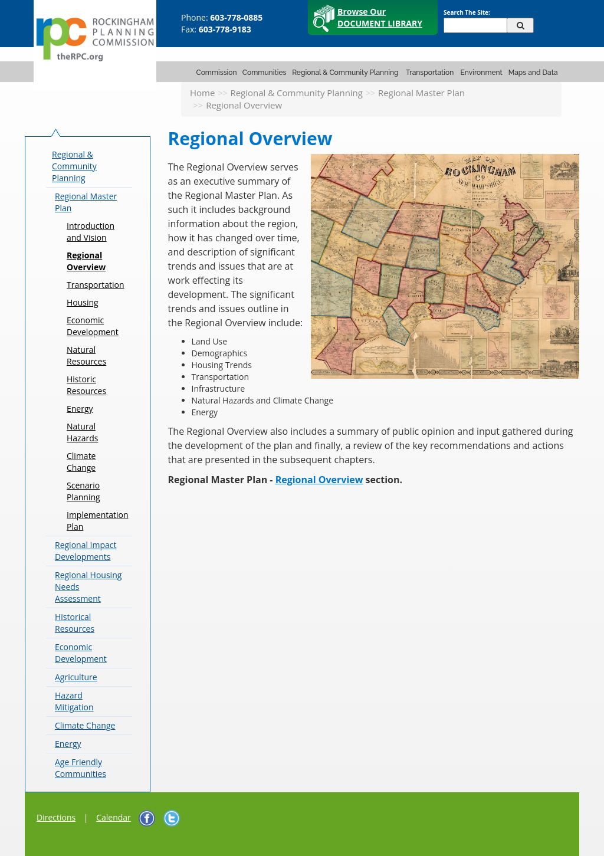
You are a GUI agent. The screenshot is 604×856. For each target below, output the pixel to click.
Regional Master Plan (421, 93)
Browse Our (379, 17)
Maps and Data (533, 72)
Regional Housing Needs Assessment (88, 586)
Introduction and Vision (90, 231)
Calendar (113, 817)
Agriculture (76, 677)
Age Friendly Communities (80, 767)
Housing (83, 302)
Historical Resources (74, 622)
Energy (80, 408)
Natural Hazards (82, 432)
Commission (216, 72)
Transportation (430, 72)
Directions (56, 817)
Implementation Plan (98, 520)
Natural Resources (86, 355)
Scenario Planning (83, 491)
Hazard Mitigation (74, 701)
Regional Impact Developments (86, 550)
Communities (264, 72)
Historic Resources (86, 384)
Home (202, 93)
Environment (482, 72)
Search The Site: (467, 12)
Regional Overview (86, 261)
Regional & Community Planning (345, 72)
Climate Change (81, 461)
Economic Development (93, 325)
